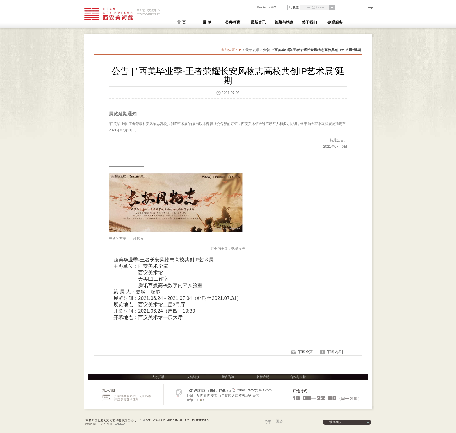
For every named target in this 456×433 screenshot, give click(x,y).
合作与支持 (298, 377)
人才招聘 (158, 377)
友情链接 (193, 377)
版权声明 (262, 377)
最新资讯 (252, 50)
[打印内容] (335, 352)
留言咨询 (228, 377)
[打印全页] (306, 352)
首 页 (181, 22)
